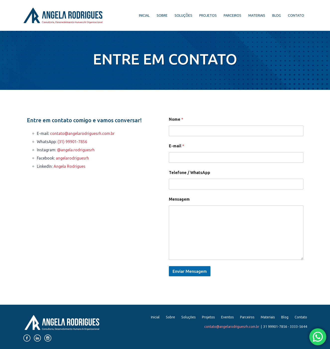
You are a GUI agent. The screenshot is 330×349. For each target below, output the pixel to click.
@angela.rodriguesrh (76, 150)
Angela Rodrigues (69, 166)
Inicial (144, 15)
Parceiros (232, 15)
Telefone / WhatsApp (189, 172)
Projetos (208, 15)
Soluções (183, 15)
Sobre (162, 15)
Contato (296, 15)
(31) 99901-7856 (72, 141)
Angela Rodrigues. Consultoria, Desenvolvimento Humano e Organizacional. (63, 15)
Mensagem (179, 199)
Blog (276, 15)
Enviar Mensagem (190, 271)
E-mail (176, 146)
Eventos (227, 317)
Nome (176, 119)
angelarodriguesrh (72, 158)
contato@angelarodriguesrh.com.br (82, 133)
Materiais (256, 15)
